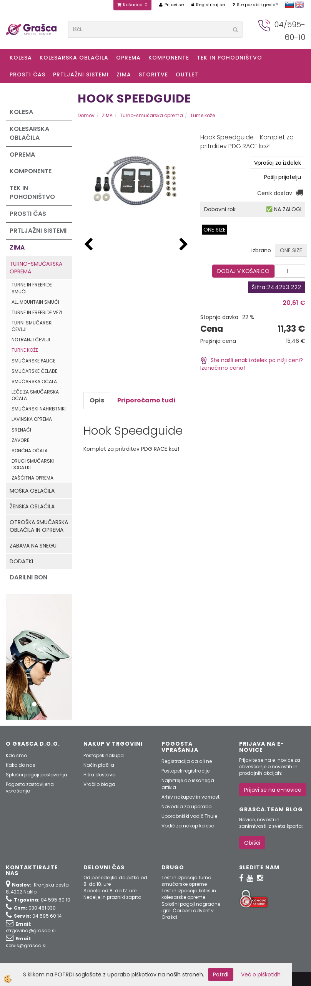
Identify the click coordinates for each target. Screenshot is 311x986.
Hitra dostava (99, 774)
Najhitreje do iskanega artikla (187, 783)
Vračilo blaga (99, 784)
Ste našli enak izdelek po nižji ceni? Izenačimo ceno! (251, 364)
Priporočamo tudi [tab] (146, 400)
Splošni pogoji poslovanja (36, 774)
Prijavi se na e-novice (272, 790)
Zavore (20, 440)
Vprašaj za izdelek (277, 163)
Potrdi (220, 974)
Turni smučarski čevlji (32, 326)
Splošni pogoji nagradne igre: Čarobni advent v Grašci (190, 910)
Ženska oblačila (32, 506)
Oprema (128, 57)
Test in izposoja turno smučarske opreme (186, 880)
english (299, 5)
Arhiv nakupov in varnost (190, 797)
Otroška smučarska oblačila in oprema (39, 526)
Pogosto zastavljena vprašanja (30, 787)
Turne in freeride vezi (37, 312)
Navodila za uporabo (186, 806)
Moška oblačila (32, 491)
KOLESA (21, 57)
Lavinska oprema (32, 419)
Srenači (21, 430)
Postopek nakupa (103, 755)
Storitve (153, 74)
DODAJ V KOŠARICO (243, 271)
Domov (86, 115)
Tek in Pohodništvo (229, 57)
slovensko (289, 5)
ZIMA (123, 74)
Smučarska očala (34, 381)
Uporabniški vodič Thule (189, 816)
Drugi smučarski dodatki (33, 464)
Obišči (252, 843)
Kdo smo (16, 755)
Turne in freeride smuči (32, 287)
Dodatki (21, 561)
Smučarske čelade (34, 371)
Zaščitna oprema (32, 478)
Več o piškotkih (261, 974)
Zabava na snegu (33, 545)
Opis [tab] (97, 400)
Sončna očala (30, 450)
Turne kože (25, 350)
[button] (184, 244)
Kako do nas (20, 765)
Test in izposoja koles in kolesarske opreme (188, 893)
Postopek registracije (185, 771)
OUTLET (187, 74)
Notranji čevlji (31, 339)
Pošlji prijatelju (282, 177)
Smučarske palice (33, 360)
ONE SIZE (214, 229)
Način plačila (98, 765)
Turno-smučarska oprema (36, 267)
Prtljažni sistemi (81, 74)
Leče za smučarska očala (35, 395)
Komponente (168, 57)
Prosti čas (27, 74)
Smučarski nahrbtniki (39, 408)
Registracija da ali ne (186, 761)
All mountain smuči (35, 302)
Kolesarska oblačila (74, 57)
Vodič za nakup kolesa (188, 825)
